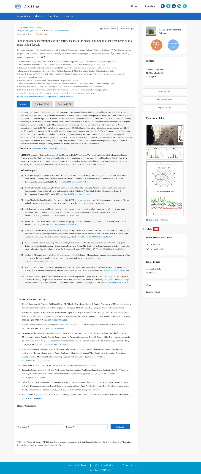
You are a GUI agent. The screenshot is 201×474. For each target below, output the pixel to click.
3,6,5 (38, 57)
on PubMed (150, 273)
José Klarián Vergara (122, 50)
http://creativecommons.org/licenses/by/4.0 (42, 445)
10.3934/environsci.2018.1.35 (76, 182)
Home (134, 6)
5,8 (36, 53)
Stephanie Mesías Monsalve (48, 50)
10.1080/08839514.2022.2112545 (36, 360)
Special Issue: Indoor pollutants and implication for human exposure (45, 96)
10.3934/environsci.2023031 (79, 194)
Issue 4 (34, 31)
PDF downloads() (155, 73)
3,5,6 (111, 49)
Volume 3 (26, 31)
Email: (70, 427)
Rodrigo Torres (119, 53)
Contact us (127, 465)
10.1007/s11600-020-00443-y (56, 320)
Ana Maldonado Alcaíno (100, 53)
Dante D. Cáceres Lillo (26, 57)
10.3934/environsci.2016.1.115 (41, 261)
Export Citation (165, 107)
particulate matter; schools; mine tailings (49, 148)
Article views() (154, 69)
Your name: (23, 427)
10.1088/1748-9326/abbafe (53, 328)
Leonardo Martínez (25, 50)
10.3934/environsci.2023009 (115, 249)
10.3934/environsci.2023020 (100, 237)
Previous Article (110, 29)
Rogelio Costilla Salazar (49, 53)
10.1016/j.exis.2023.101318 (33, 377)
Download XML (165, 99)
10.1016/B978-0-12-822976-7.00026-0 (80, 365)
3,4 (127, 53)
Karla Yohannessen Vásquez (73, 50)
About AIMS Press (77, 465)
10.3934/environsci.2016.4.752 (62, 31)
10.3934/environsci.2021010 (65, 224)
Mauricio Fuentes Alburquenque (74, 53)
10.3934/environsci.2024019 (116, 282)
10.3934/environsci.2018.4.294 (116, 270)
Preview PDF (165, 91)
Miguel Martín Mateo (26, 53)
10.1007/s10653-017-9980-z (56, 344)
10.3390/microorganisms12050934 (86, 390)
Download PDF (64, 104)
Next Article (125, 29)
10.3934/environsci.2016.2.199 (66, 215)
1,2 (34, 49)
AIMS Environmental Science (29, 27)
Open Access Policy (104, 465)
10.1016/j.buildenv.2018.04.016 (111, 308)
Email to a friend (153, 292)
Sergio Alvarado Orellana (98, 50)
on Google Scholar (153, 269)
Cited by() (151, 76)
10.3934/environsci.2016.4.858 (91, 203)
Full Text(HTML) (42, 104)
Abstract (23, 104)
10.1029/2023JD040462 (32, 398)
